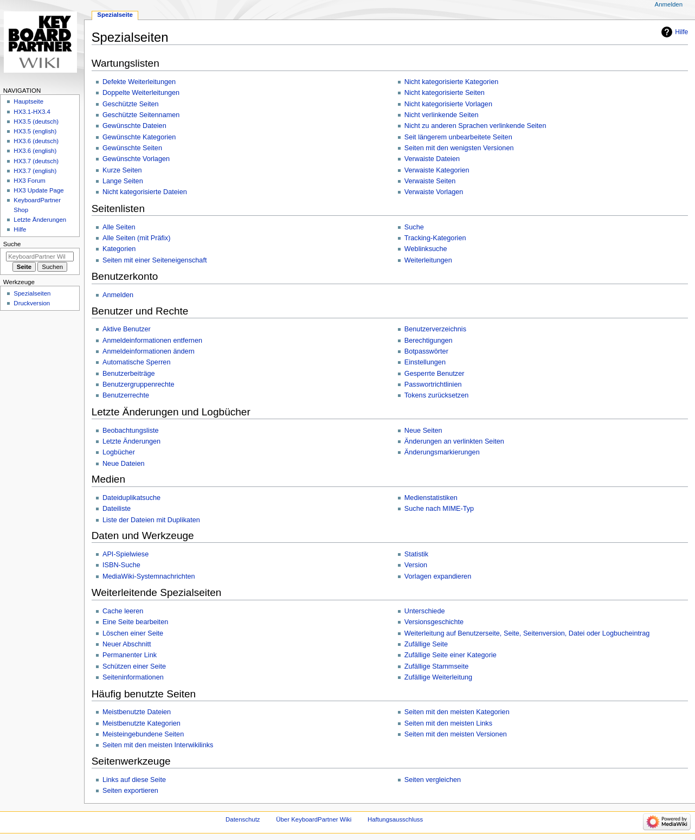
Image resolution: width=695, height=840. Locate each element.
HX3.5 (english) (35, 131)
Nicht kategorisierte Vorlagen (448, 104)
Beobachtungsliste (130, 430)
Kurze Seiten (122, 170)
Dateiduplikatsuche (131, 498)
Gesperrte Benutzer (434, 373)
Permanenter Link (129, 655)
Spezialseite (115, 14)
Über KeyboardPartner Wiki (313, 819)
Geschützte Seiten (130, 104)
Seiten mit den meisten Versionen (455, 734)
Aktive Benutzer (126, 329)
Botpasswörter (426, 351)
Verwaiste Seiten (430, 181)
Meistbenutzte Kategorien (141, 723)
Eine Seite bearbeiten (135, 622)
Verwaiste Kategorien (436, 170)
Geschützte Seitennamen (140, 115)
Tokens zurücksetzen (436, 395)
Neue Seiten (423, 430)
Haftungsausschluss (395, 819)
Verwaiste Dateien (432, 159)
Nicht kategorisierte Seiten (444, 93)
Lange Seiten (122, 181)
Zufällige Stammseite (436, 666)
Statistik (416, 554)
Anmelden (117, 295)
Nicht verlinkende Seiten (441, 115)
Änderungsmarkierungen (442, 452)
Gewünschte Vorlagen (136, 159)
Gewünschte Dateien (134, 126)
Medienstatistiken (431, 498)
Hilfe (681, 32)
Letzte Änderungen (131, 441)
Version (415, 565)
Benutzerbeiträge (128, 373)
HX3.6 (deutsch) (36, 141)
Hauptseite (28, 101)
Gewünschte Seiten (132, 148)
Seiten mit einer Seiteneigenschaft (154, 260)
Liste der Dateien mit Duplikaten (151, 520)
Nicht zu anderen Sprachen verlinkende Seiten (475, 126)
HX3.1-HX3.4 (32, 111)
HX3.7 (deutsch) (36, 161)
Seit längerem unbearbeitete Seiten (458, 137)
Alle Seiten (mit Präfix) (136, 238)
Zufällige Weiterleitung (438, 677)
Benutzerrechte (125, 395)
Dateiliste (116, 508)
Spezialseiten (32, 293)
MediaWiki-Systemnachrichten (148, 576)
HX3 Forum (30, 180)
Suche (414, 227)
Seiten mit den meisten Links (448, 723)
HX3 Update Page (38, 190)
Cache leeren (122, 611)
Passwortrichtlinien (433, 384)
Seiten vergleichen (432, 780)
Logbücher (118, 452)
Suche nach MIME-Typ (439, 508)
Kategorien (119, 249)
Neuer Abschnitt (126, 644)
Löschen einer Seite (132, 633)
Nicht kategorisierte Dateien (144, 192)
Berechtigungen (428, 340)
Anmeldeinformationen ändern (148, 351)
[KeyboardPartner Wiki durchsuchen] (40, 256)
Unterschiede (424, 611)
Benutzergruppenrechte (138, 384)
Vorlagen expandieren (437, 576)
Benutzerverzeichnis (435, 329)
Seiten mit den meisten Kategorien (457, 712)
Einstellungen (425, 362)
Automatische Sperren (136, 362)
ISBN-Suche (121, 565)
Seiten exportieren (130, 790)
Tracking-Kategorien (435, 238)
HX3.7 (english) (35, 171)
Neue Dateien (123, 463)
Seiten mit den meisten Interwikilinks (158, 745)
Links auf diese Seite (134, 780)
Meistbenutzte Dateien (136, 712)
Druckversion (32, 303)
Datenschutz (243, 819)
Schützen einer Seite (134, 666)
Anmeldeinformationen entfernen (152, 340)
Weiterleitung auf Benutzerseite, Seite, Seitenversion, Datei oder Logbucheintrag (527, 633)
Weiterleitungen (428, 260)
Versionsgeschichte (434, 622)
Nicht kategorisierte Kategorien (451, 82)
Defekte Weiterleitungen (139, 82)
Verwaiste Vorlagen (434, 192)
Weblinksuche (425, 249)
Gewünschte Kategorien (139, 137)
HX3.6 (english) (35, 151)
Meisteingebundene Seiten (143, 734)
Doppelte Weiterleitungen (140, 93)
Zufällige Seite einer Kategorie (450, 655)
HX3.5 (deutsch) (36, 121)
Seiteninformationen (133, 677)
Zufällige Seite (426, 644)
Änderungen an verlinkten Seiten (454, 441)
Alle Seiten (119, 227)
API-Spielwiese (125, 554)
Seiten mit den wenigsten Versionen (459, 148)
